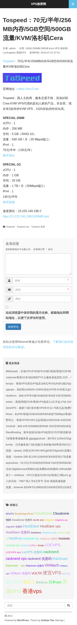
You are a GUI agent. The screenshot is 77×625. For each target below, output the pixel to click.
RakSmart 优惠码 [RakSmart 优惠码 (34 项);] (35, 565)
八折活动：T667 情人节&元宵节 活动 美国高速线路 (36, 481)
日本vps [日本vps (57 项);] (55, 582)
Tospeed (8, 61)
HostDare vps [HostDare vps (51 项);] (50, 526)
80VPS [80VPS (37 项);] (10, 513)
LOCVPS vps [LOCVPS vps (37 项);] (13, 552)
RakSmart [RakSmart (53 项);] (60, 559)
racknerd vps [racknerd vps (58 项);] (16, 558)
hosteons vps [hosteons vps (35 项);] (49, 532)
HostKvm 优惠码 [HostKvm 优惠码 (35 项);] (49, 538)
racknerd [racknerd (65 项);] (51, 552)
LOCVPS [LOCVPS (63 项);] (52, 545)
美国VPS (21, 52)
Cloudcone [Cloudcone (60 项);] (43, 513)
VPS (57, 48)
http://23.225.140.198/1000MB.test (26, 216)
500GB (44, 48)
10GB (29, 48)
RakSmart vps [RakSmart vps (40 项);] (15, 565)
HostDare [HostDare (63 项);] (31, 526)
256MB (36, 48)
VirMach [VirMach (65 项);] (52, 565)
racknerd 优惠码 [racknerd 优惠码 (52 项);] (39, 559)
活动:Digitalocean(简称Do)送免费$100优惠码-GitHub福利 (39, 468)
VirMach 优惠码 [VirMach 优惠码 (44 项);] (20, 573)
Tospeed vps (23, 226)
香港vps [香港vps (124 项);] (32, 591)
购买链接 (9, 202)
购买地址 (9, 155)
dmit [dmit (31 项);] (42, 520)
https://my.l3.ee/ (28, 88)
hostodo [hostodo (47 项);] (64, 538)
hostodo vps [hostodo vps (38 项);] (13, 545)
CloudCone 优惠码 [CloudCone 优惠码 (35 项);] (22, 520)
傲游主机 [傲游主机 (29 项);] (66, 573)
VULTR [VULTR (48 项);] (37, 573)
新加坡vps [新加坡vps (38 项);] (42, 582)
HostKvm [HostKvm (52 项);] (15, 538)
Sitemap (59, 620)
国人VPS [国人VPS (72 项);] (14, 582)
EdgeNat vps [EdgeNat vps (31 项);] (61, 520)
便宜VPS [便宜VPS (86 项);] (52, 572)
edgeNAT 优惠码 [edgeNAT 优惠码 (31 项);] (14, 527)
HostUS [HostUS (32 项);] (25, 545)
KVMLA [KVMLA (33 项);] (33, 545)
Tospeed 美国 (38, 226)
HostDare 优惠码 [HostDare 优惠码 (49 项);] (18, 532)
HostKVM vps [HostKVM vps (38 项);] (31, 538)
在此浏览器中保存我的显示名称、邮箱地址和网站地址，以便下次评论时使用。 (37, 315)
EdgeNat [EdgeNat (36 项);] (49, 520)
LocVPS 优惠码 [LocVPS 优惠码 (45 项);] (32, 552)
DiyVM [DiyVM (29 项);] (36, 520)
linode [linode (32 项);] (41, 545)
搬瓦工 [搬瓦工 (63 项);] (29, 582)
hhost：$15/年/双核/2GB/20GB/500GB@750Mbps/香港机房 (41, 414)
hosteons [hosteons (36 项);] (36, 532)
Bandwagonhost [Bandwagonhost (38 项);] (24, 513)
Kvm (51, 48)
